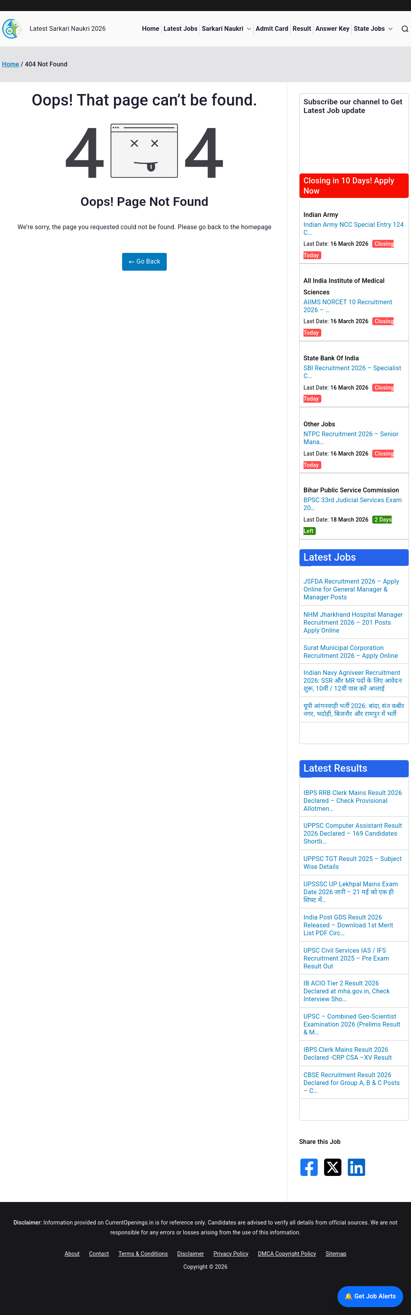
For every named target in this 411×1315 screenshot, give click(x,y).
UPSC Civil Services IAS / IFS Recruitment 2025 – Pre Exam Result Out (346, 958)
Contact (99, 1254)
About (71, 1254)
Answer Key (332, 28)
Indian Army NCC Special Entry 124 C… (354, 228)
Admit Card (272, 28)
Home (150, 28)
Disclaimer (190, 1254)
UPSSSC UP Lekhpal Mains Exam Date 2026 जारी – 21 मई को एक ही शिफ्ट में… (351, 892)
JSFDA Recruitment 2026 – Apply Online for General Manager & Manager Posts (351, 589)
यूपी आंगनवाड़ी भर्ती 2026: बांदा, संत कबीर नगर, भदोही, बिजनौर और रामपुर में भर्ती (354, 710)
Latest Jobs (181, 28)
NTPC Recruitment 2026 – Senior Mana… (351, 438)
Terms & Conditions (143, 1254)
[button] (247, 29)
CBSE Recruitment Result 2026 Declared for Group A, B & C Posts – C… (352, 1083)
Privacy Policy (230, 1254)
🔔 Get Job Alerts (370, 1296)
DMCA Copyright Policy (287, 1254)
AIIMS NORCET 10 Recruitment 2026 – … (348, 306)
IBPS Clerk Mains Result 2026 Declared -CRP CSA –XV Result (348, 1053)
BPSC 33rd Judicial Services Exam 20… (353, 504)
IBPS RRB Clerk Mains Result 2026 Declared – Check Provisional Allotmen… (353, 800)
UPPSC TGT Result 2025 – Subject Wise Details (353, 862)
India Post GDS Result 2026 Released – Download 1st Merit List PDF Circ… (348, 925)
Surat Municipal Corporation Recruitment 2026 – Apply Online (351, 651)
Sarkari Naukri (226, 29)
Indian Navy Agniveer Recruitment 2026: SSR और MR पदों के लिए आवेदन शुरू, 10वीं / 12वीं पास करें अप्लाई (353, 680)
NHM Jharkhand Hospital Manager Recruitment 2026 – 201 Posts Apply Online (353, 622)
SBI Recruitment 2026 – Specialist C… (352, 372)
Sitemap (336, 1254)
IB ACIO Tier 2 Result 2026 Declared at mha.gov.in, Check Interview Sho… (347, 991)
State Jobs (373, 29)
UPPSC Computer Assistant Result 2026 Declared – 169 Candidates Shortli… (353, 833)
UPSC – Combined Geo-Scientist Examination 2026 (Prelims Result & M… (352, 1024)
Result (302, 28)
